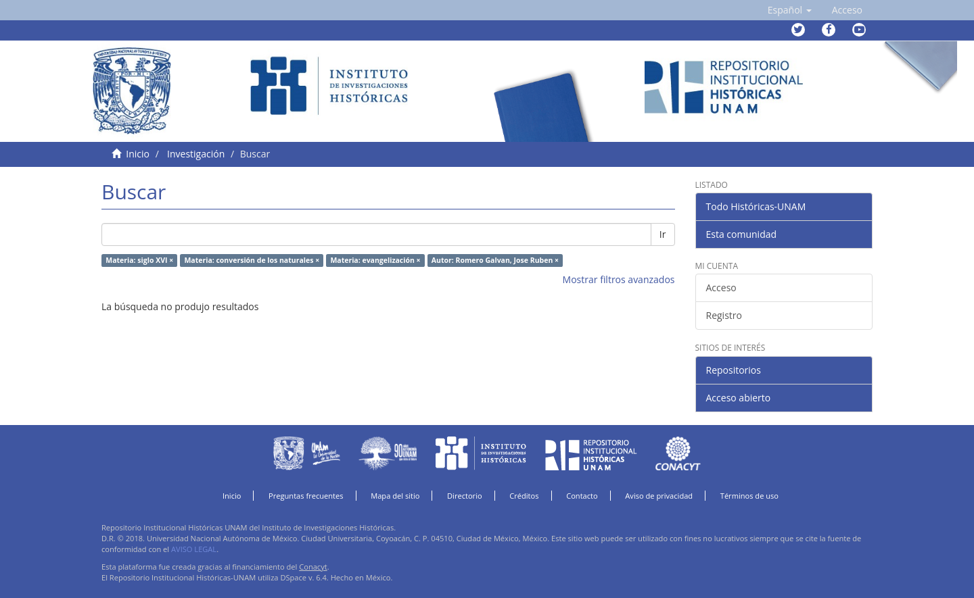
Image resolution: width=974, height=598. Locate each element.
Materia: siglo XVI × (139, 260)
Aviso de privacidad (659, 496)
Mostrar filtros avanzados (619, 279)
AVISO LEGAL (193, 549)
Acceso (721, 287)
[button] (790, 10)
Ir (662, 234)
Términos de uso (749, 496)
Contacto (582, 496)
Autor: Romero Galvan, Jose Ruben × (495, 260)
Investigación (196, 153)
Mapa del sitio (395, 496)
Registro (724, 315)
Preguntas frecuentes (306, 496)
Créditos (523, 496)
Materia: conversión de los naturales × (251, 260)
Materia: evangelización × (375, 260)
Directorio (464, 496)
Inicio (137, 153)
